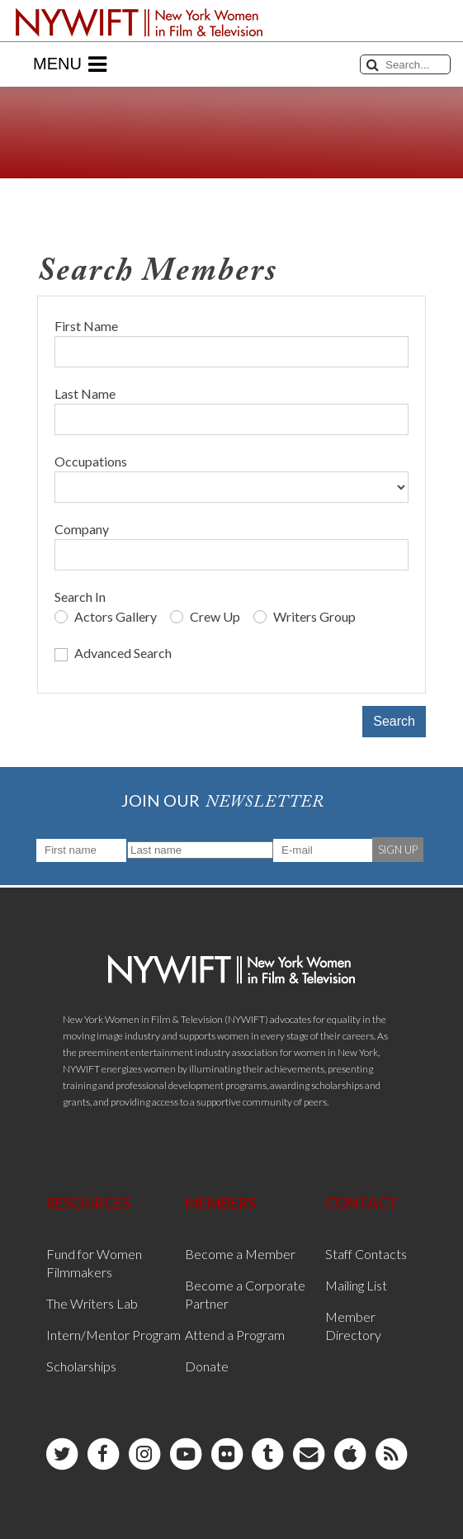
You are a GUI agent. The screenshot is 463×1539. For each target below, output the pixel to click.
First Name (86, 326)
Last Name (85, 393)
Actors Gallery (115, 616)
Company (81, 529)
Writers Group (314, 616)
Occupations (90, 461)
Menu (69, 64)
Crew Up (215, 616)
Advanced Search (123, 653)
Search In (80, 596)
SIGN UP (398, 849)
